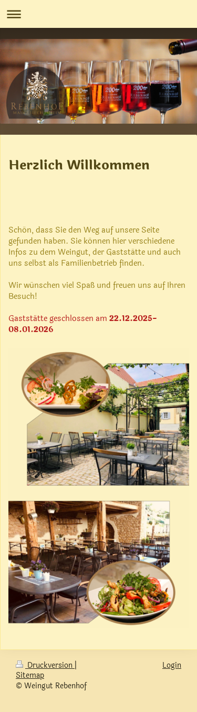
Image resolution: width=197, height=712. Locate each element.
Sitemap (30, 675)
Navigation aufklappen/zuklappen (98, 14)
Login (171, 665)
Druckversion (45, 665)
